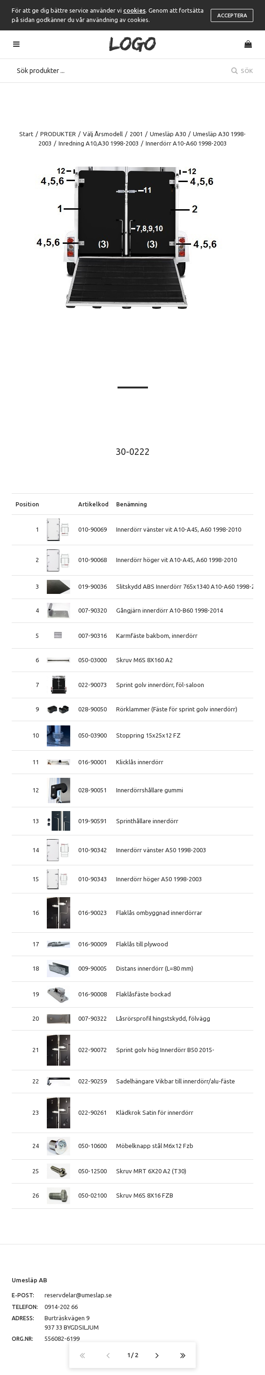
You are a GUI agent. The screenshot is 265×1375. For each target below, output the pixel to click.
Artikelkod (93, 504)
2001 (136, 134)
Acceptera (232, 15)
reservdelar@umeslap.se (78, 1295)
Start (26, 134)
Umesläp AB (29, 1280)
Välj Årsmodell (103, 134)
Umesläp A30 (168, 134)
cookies (134, 10)
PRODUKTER (58, 134)
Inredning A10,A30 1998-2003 (99, 143)
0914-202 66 (61, 1306)
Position (27, 504)
